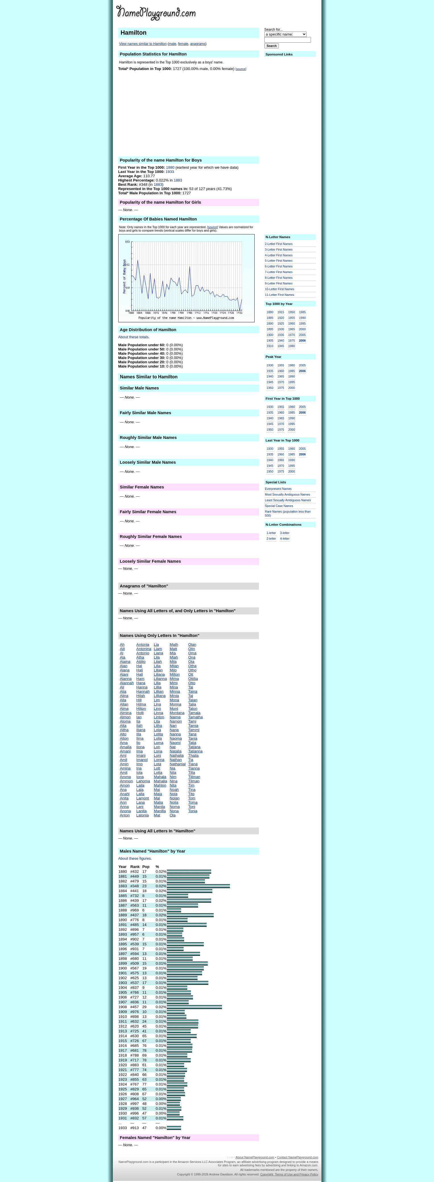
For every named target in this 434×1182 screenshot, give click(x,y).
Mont (174, 708)
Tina (191, 789)
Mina (174, 687)
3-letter (284, 533)
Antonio (142, 653)
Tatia (192, 742)
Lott (157, 768)
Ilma (140, 738)
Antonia (142, 644)
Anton (125, 815)
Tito (191, 794)
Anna (124, 806)
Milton (175, 674)
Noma (175, 806)
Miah (174, 657)
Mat (157, 815)
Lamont (142, 798)
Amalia (126, 747)
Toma (193, 802)
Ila (138, 721)
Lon (157, 747)
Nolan (175, 798)
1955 (291, 317)
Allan (124, 704)
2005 (302, 335)
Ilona (140, 747)
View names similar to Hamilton (143, 44)
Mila (173, 661)
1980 (291, 346)
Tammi (193, 730)
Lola (157, 730)
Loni (157, 755)
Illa (138, 734)
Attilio (141, 661)
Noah (174, 789)
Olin (191, 649)
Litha (158, 725)
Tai (190, 687)
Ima (139, 751)
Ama (124, 742)
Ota (191, 661)
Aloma (125, 721)
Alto (123, 734)
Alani (124, 674)
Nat (173, 747)
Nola (173, 794)
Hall (139, 674)
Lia (156, 644)
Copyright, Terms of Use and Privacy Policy (289, 1174)
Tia (190, 760)
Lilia (157, 666)
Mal (157, 798)
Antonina (143, 649)
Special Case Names (279, 506)
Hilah (140, 696)
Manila (159, 806)
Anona (125, 811)
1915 (280, 312)
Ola (173, 815)
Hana (141, 683)
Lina (157, 704)
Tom (191, 798)
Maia (158, 794)
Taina (192, 691)
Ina (139, 768)
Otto (191, 683)
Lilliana (160, 696)
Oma (192, 653)
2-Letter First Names (278, 244)
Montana (177, 713)
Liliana (159, 674)
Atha (140, 657)
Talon (192, 708)
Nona (174, 811)
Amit (124, 772)
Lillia (157, 687)
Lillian (158, 691)
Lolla (158, 738)
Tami (192, 721)
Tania (192, 738)
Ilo (138, 742)
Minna (175, 691)
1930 (280, 329)
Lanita (141, 811)
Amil (123, 760)
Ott (190, 674)
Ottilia (193, 678)
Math (174, 644)
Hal (139, 666)
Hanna (142, 687)
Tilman (194, 781)
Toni (191, 806)
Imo (139, 764)
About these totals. (133, 337)
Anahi (125, 794)
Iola (139, 772)
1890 (270, 323)
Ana (123, 789)
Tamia (193, 725)
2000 (302, 329)
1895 (270, 329)
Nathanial (178, 764)
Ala (122, 657)
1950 (291, 312)
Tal (190, 696)
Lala (140, 789)
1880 (170, 167)
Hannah (143, 691)
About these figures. (135, 858)
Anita (124, 798)
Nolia (174, 802)
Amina (125, 768)
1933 (170, 172)
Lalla (140, 794)
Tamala (194, 713)
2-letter (271, 538)
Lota (157, 764)
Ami (123, 755)
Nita (173, 785)
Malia (158, 802)
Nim (173, 777)
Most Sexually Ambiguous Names (287, 494)
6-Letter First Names (278, 266)
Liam (158, 649)
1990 (302, 317)
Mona (174, 700)
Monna (175, 704)
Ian (139, 717)
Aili (122, 649)
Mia (173, 653)
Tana (192, 734)
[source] (241, 69)
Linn (157, 708)
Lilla (157, 683)
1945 (280, 346)
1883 (178, 180)
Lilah (158, 661)
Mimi (174, 683)
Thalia (193, 755)
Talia (192, 704)
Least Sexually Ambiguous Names (288, 500)
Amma (125, 777)
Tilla (191, 772)
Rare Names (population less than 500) (288, 513)
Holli (140, 713)
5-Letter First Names (278, 260)
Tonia (192, 811)
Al (121, 653)
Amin (124, 764)
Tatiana (194, 747)
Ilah (139, 725)
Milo (173, 670)
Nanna (175, 734)
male (172, 44)
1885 (270, 317)
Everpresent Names (278, 488)
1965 (291, 329)
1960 (291, 323)
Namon (176, 721)
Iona (140, 777)
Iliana (141, 730)
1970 (291, 335)
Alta (123, 725)
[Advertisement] (274, 12)
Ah (122, 644)
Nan (173, 725)
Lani (140, 806)
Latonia (142, 815)
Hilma (141, 704)
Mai (157, 789)
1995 (302, 323)
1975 (291, 340)
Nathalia (177, 755)
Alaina (125, 661)
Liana (158, 653)
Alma (124, 708)
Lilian (158, 670)
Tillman (194, 777)
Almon (125, 717)
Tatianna (195, 751)
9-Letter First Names (278, 283)
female (183, 44)
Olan (192, 644)
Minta (174, 696)
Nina (173, 781)
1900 (270, 335)
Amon (125, 785)
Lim (157, 700)
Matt (173, 649)
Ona (191, 657)
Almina (126, 713)
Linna (158, 713)
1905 (270, 340)
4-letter (284, 538)
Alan (124, 666)
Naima (175, 717)
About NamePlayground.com (255, 1157)
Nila (173, 772)
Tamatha (195, 717)
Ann (123, 802)
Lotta (158, 772)
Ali (122, 687)
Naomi (175, 742)
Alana (125, 670)
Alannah (127, 683)
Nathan (176, 760)
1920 (280, 317)
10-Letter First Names (279, 289)
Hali (139, 670)
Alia (123, 691)
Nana (174, 730)
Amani (125, 751)
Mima (174, 678)
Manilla (160, 811)
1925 (280, 323)
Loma (158, 742)
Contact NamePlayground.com (297, 1157)
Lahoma (143, 781)
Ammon (126, 781)
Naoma (176, 738)
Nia (172, 768)
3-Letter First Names (278, 249)
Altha (124, 730)
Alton (124, 738)
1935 (280, 335)
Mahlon (160, 785)
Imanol (142, 760)
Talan (192, 700)
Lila (157, 657)
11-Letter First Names (279, 294)
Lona (158, 751)
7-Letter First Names (278, 272)
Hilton (141, 708)
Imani (141, 755)
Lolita (158, 734)
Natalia (176, 751)
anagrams (197, 44)
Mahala (160, 777)
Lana (140, 802)
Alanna (126, 678)
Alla (123, 700)
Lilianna (160, 678)
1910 (270, 346)
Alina (124, 696)
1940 (280, 340)
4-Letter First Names (278, 255)
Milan (174, 666)
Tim (191, 785)
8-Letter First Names (278, 277)
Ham (140, 678)
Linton (159, 717)
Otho (192, 670)
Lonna (159, 760)
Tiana (193, 764)
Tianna (194, 768)
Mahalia (160, 781)
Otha (192, 666)
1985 (302, 312)
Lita (157, 721)
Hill (139, 700)
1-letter (271, 533)
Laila (140, 785)
